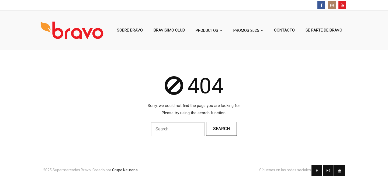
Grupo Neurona (125, 170)
